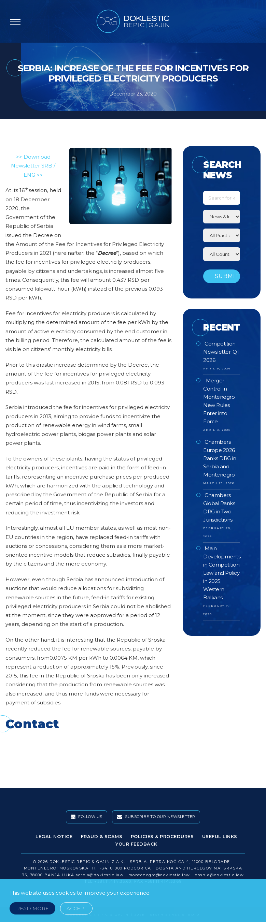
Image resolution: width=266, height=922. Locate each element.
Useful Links (219, 836)
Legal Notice (54, 836)
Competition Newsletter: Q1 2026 (221, 351)
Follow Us (86, 817)
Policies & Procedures (162, 836)
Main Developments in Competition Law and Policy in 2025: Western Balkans (221, 573)
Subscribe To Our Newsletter (156, 817)
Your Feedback (136, 844)
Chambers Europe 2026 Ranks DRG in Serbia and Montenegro (219, 458)
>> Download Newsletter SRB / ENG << (33, 165)
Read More (32, 908)
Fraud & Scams (102, 836)
